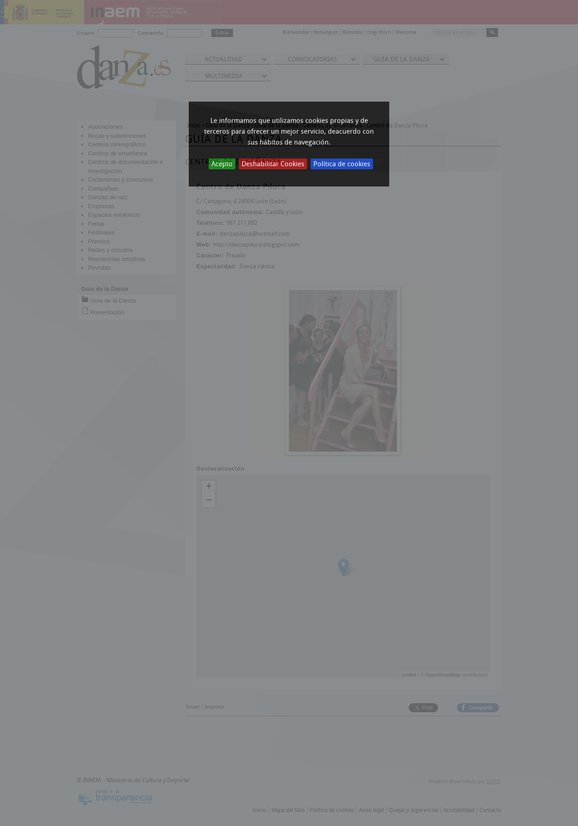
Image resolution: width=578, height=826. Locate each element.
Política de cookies (341, 164)
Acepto (222, 164)
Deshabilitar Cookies (273, 164)
